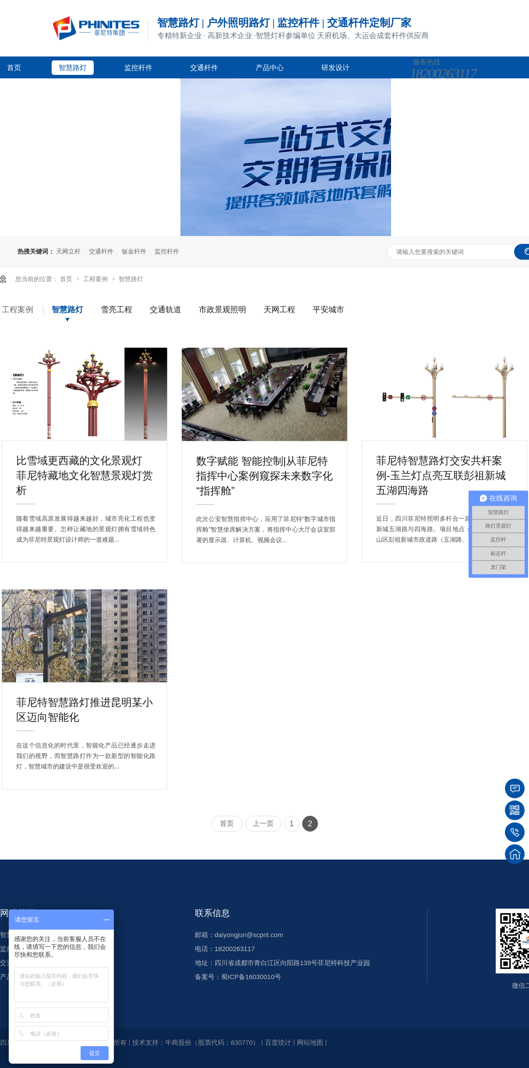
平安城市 (328, 309)
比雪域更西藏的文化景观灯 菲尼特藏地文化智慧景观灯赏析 (84, 463)
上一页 (263, 823)
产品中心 (270, 67)
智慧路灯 (73, 67)
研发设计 (335, 67)
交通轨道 (165, 309)
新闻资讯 (87, 89)
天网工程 (279, 309)
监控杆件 (138, 67)
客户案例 (21, 89)
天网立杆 (68, 251)
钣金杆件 (134, 251)
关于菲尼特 (155, 89)
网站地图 (310, 1042)
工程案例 (96, 278)
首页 (14, 67)
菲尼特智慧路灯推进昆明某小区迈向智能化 (84, 704)
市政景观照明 (222, 309)
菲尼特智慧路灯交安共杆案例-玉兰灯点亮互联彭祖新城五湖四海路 (441, 463)
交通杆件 (204, 67)
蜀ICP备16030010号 (251, 976)
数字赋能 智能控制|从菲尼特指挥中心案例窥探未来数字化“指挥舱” (264, 463)
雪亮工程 (116, 309)
